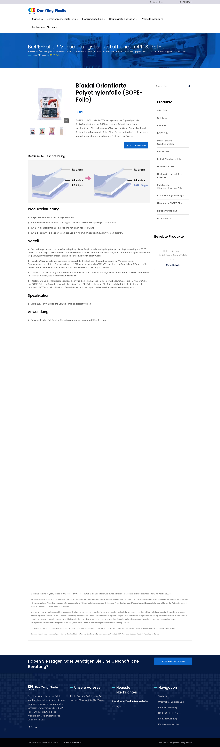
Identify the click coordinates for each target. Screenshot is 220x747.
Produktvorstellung (93, 19)
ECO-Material (164, 218)
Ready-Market (186, 742)
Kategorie (43, 55)
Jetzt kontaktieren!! (173, 661)
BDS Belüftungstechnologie (170, 195)
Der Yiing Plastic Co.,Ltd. (54, 742)
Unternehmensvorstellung (62, 19)
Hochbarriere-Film (166, 166)
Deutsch (187, 2)
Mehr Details (173, 265)
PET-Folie (162, 125)
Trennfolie (113, 634)
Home (34, 55)
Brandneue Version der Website (130, 701)
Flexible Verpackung (167, 210)
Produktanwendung (153, 19)
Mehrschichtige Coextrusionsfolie (165, 142)
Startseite (37, 19)
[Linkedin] (36, 727)
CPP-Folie (162, 117)
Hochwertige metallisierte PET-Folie (170, 176)
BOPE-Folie (54, 55)
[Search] (165, 2)
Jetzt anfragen (136, 145)
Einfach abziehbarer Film (169, 158)
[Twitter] (32, 727)
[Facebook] (29, 727)
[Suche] (150, 2)
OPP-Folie (162, 110)
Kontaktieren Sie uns (44, 27)
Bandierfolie (163, 151)
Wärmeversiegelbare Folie (88, 634)
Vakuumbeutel (104, 634)
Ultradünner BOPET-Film (169, 203)
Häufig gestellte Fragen (123, 19)
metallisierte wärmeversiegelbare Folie (170, 186)
